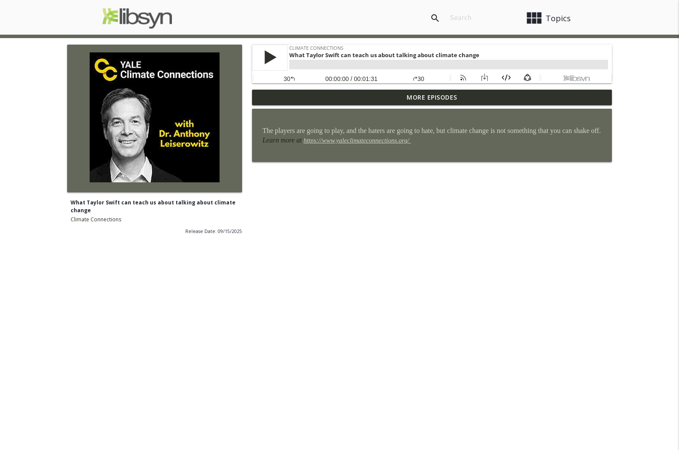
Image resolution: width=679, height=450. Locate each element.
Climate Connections (96, 219)
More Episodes (432, 97)
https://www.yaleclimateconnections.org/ (357, 140)
